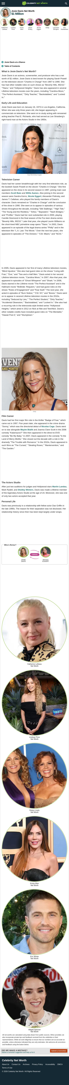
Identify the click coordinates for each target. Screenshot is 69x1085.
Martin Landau (59, 486)
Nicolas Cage (48, 426)
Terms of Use (7, 1068)
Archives (26, 1064)
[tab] (34, 63)
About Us (5, 1064)
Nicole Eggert (34, 196)
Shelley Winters (25, 490)
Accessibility (50, 1064)
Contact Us (16, 1064)
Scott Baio (16, 193)
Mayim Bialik (26, 429)
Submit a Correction (58, 1051)
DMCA (60, 1064)
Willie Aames (32, 193)
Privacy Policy (37, 1064)
